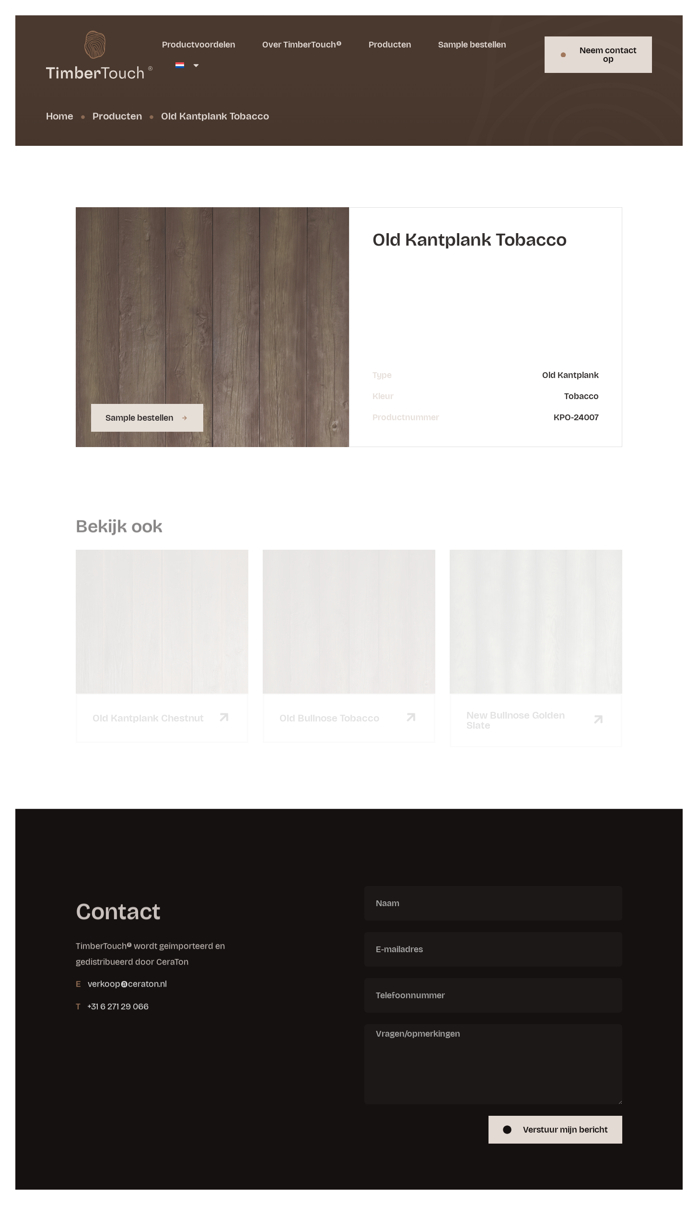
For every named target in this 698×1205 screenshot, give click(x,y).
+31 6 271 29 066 (118, 1026)
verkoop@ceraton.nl (127, 1004)
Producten (390, 44)
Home (59, 116)
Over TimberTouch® (302, 44)
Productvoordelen (198, 44)
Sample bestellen (472, 44)
